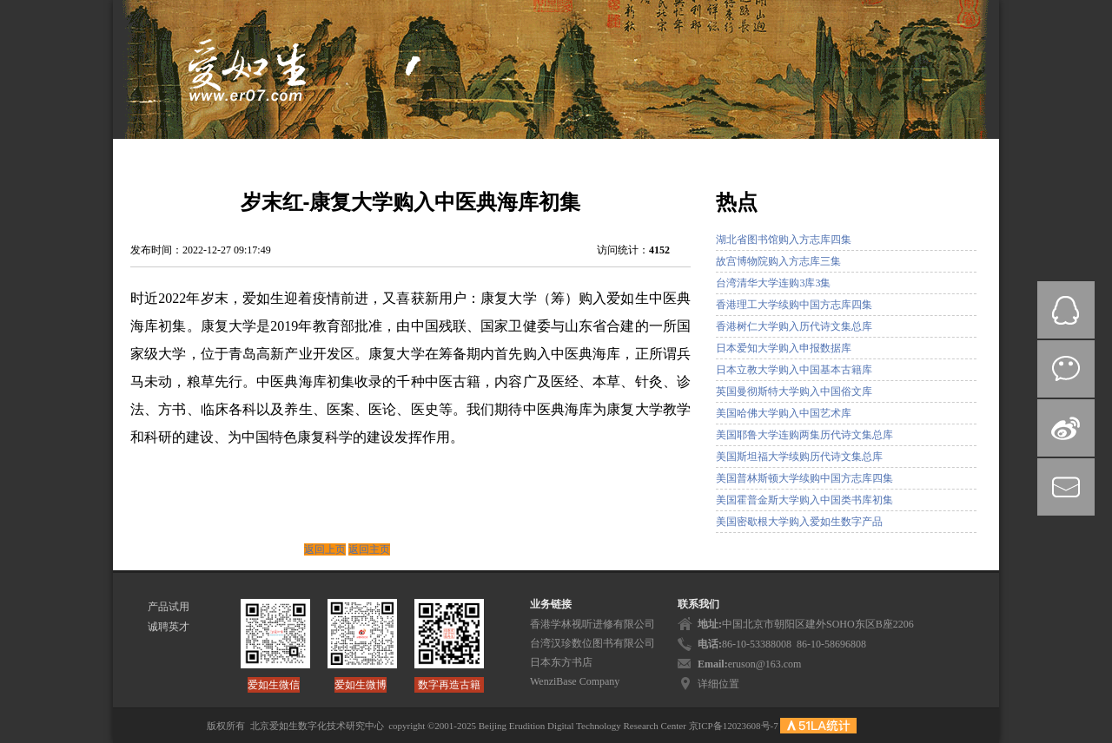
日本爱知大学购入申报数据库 (783, 348)
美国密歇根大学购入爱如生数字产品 (799, 522)
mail (1066, 487)
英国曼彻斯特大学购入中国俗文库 (794, 391)
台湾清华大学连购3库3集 (773, 283)
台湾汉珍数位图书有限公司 (592, 643)
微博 (1066, 428)
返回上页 (325, 549)
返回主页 (369, 549)
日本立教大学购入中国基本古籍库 (794, 370)
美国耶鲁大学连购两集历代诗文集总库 (804, 435)
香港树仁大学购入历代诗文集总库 (794, 326)
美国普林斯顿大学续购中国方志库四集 (804, 478)
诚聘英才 (168, 627)
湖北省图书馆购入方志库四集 (783, 239)
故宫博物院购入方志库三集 (778, 261)
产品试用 (168, 607)
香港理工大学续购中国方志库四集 (794, 305)
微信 (1066, 369)
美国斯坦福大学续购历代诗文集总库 (799, 456)
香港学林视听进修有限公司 (592, 624)
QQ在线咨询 (1066, 310)
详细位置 (718, 684)
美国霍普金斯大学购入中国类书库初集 (804, 500)
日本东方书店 (561, 662)
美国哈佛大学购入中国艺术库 (783, 413)
